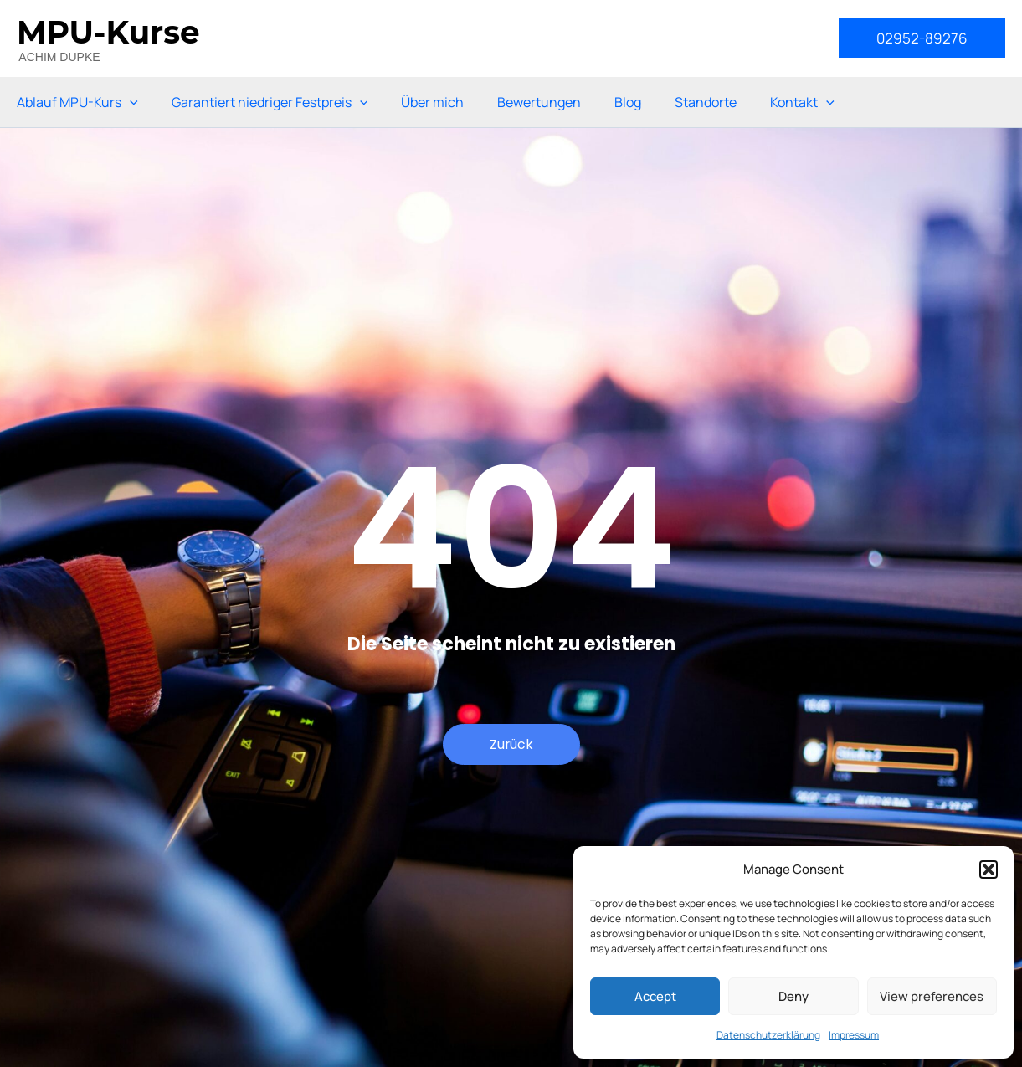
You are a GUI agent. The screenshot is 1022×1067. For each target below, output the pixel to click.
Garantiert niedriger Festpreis (270, 102)
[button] (988, 869)
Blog (627, 102)
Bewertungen (539, 102)
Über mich (432, 102)
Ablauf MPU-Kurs (77, 102)
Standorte (706, 102)
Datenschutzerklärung (768, 1035)
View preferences (931, 996)
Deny (793, 996)
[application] (129, 102)
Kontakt (802, 102)
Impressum (854, 1035)
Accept (655, 996)
